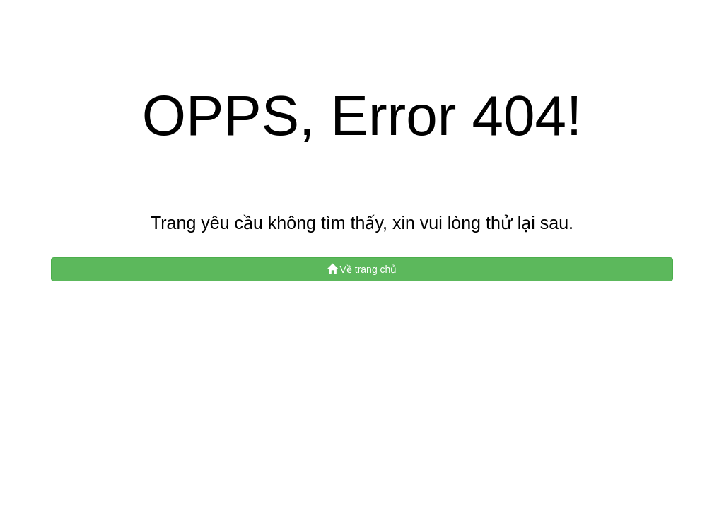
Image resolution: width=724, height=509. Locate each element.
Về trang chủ (362, 269)
